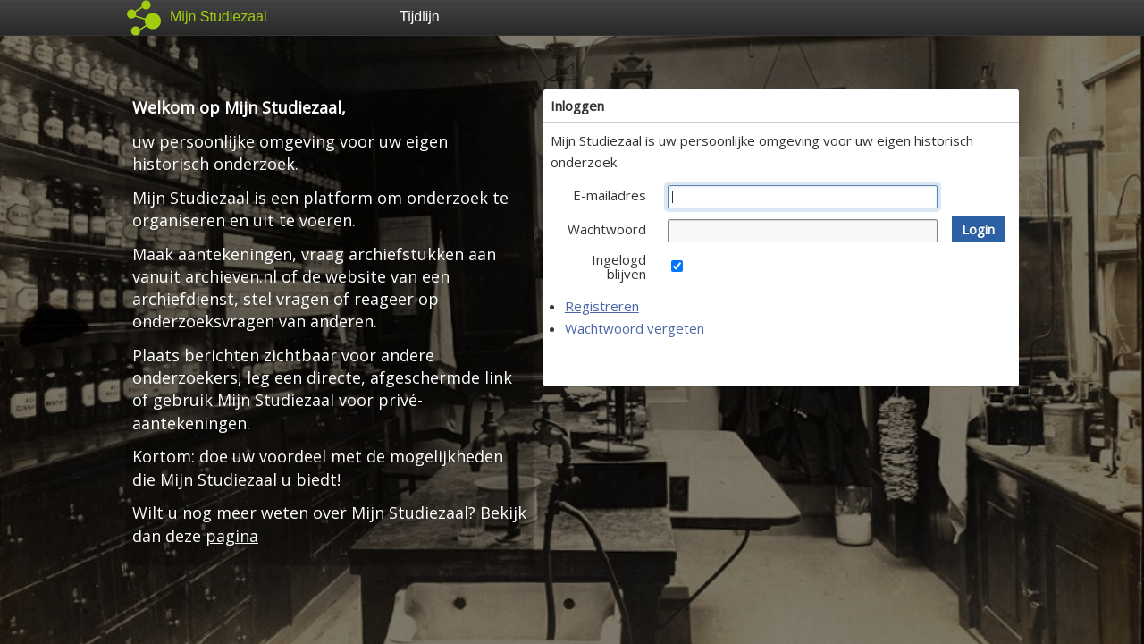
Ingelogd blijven (619, 266)
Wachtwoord (607, 229)
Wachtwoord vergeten (634, 328)
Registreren (602, 306)
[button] (978, 229)
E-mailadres (609, 195)
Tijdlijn (420, 16)
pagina (232, 536)
